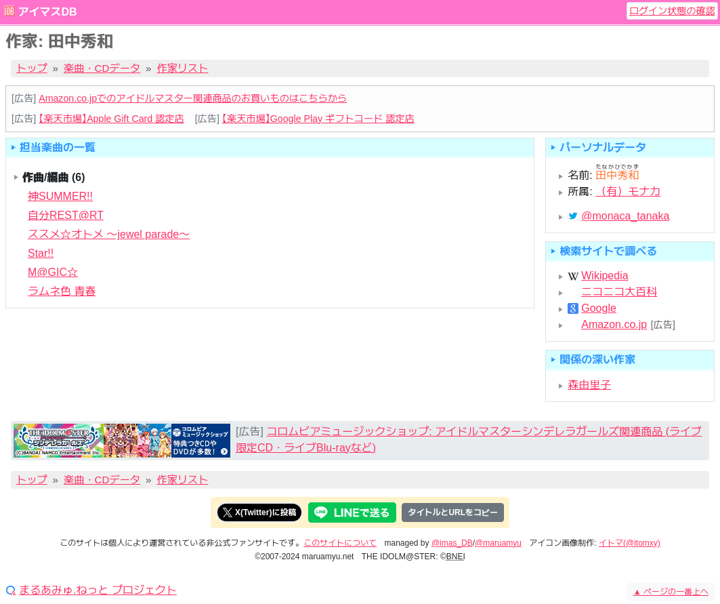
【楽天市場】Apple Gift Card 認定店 (111, 118)
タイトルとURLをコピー (453, 512)
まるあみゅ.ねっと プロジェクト (98, 590)
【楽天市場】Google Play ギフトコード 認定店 (318, 118)
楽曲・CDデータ (102, 68)
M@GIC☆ (53, 272)
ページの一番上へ (670, 592)
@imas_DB (452, 543)
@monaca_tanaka (625, 216)
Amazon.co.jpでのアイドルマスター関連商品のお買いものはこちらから (193, 98)
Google (598, 308)
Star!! (41, 253)
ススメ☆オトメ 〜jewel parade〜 (109, 234)
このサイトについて (340, 543)
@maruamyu (498, 543)
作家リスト (183, 68)
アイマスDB (47, 12)
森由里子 (589, 384)
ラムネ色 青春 (62, 291)
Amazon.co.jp (614, 324)
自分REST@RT (66, 215)
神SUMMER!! (60, 196)
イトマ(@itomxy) (629, 543)
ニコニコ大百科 (619, 292)
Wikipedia (604, 275)
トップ (31, 68)
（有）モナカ (627, 191)
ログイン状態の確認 (672, 10)
